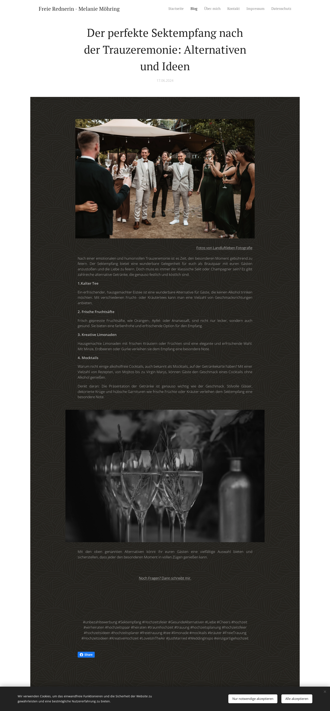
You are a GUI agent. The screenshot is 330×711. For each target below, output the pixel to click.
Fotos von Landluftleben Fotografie (224, 247)
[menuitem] (177, 8)
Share (86, 654)
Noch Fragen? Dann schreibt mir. (165, 577)
